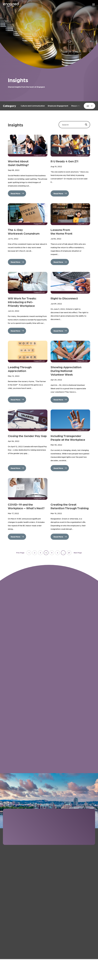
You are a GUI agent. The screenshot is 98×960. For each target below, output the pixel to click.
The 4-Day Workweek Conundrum (24, 231)
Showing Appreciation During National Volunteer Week (66, 370)
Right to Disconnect (64, 298)
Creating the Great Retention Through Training (70, 506)
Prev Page (20, 553)
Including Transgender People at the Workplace (68, 437)
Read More (15, 193)
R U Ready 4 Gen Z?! (64, 161)
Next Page (78, 553)
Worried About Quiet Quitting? (18, 163)
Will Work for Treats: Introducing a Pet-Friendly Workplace (22, 301)
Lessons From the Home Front (61, 231)
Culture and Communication (33, 106)
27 (69, 553)
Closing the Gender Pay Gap (27, 436)
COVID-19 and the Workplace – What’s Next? (26, 506)
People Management (80, 106)
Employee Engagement (58, 106)
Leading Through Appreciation (20, 368)
